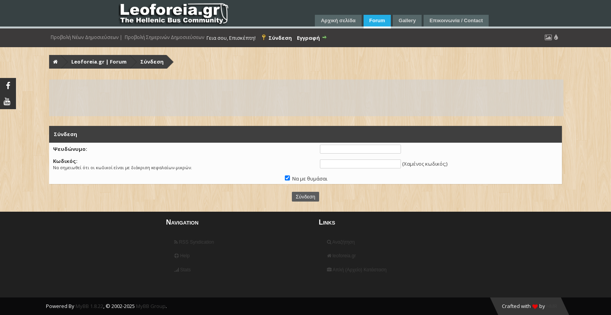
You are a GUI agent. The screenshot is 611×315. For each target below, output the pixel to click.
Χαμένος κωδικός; (425, 163)
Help (182, 255)
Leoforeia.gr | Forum (99, 61)
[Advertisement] (283, 97)
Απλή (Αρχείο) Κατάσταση (357, 270)
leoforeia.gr (341, 255)
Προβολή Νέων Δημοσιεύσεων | (86, 37)
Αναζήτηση (341, 242)
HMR (551, 306)
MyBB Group (151, 306)
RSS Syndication (194, 242)
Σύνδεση (152, 61)
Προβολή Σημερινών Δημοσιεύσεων (164, 37)
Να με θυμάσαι (306, 178)
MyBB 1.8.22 (89, 306)
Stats (182, 270)
